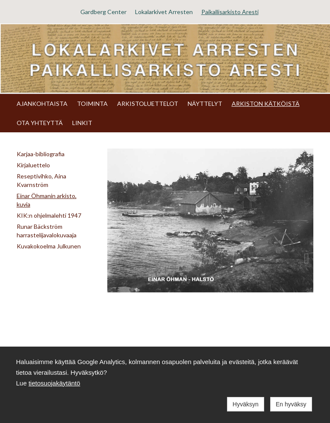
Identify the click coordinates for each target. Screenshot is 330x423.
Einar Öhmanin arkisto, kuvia (47, 200)
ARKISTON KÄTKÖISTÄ (266, 103)
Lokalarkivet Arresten (164, 11)
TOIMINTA (92, 103)
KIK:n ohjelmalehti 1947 (49, 215)
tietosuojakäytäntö (54, 383)
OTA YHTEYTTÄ (40, 122)
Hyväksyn (246, 404)
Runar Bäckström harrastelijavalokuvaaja (47, 231)
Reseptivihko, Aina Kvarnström (41, 180)
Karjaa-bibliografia (41, 154)
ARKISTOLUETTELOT (147, 103)
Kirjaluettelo (33, 165)
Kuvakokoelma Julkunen (49, 246)
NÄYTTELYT (205, 103)
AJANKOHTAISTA (42, 103)
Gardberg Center (103, 11)
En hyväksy (291, 404)
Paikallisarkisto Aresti (230, 11)
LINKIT (82, 122)
